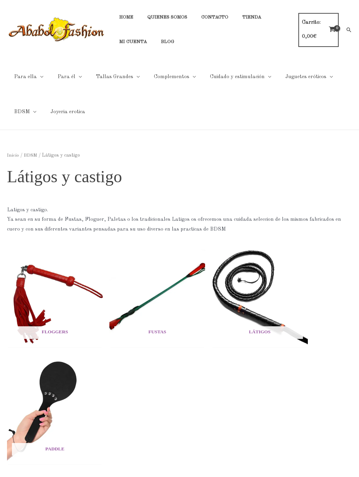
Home (7, 384)
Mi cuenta (11, 422)
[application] (38, 77)
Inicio (12, 155)
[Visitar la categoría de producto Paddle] (311, 288)
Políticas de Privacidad (153, 384)
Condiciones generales (151, 403)
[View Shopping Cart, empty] (316, 30)
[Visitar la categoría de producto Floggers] (47, 288)
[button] (349, 30)
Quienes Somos (18, 393)
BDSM (30, 155)
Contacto (11, 403)
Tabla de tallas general (279, 384)
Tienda (8, 413)
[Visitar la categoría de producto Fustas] (135, 288)
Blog (5, 432)
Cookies (134, 393)
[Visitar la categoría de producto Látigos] (223, 288)
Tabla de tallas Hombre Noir (285, 393)
